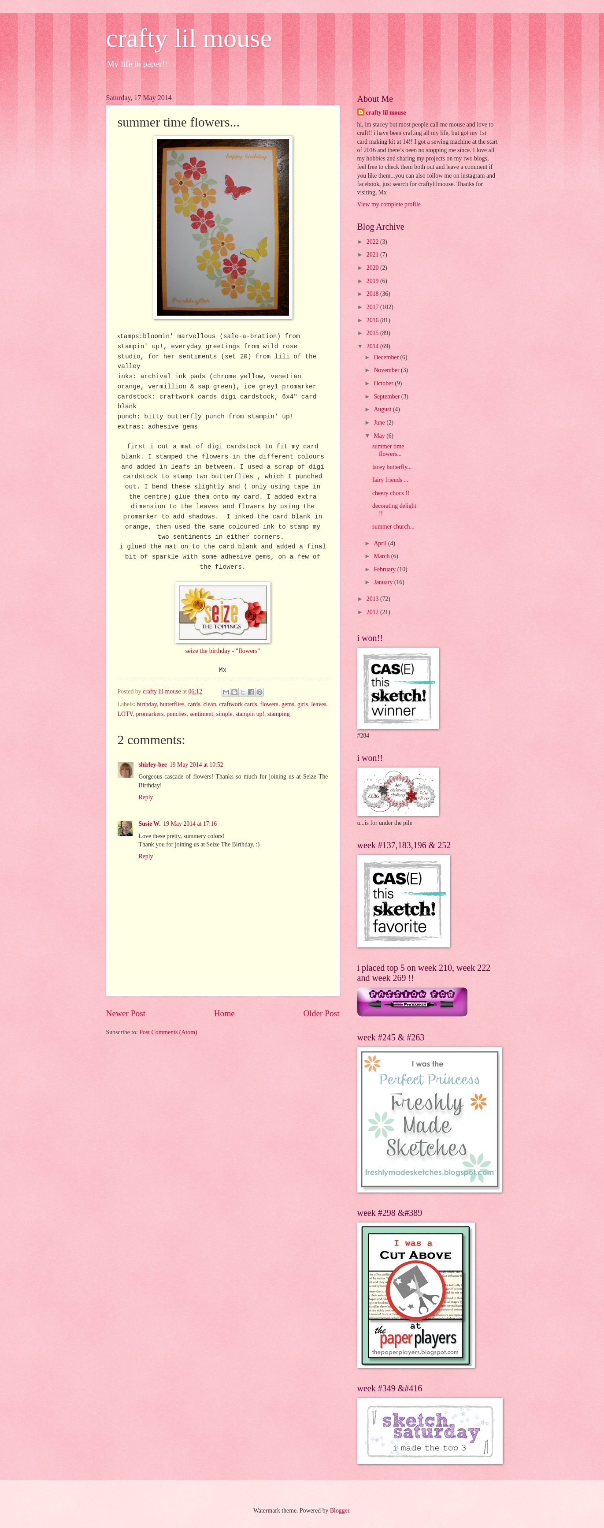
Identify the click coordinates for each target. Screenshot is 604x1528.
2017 (373, 307)
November (387, 370)
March (382, 556)
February (385, 569)
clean (209, 704)
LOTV (125, 714)
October (384, 383)
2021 (373, 254)
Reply (146, 797)
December (387, 357)
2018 (373, 294)
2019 (373, 281)
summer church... (393, 526)
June (380, 422)
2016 (373, 320)
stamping (278, 714)
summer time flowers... (388, 450)
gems (288, 704)
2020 (373, 268)
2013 (373, 599)
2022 (373, 242)
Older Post (321, 1013)
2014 (373, 346)
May (380, 435)
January (384, 582)
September (387, 396)
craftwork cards (238, 704)
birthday (147, 704)
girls (302, 704)
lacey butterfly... (392, 467)
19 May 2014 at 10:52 (196, 764)
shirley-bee (153, 764)
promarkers (149, 714)
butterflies (172, 704)
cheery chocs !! (390, 493)
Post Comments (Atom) (168, 1032)
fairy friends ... (390, 480)
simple (224, 714)
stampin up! (250, 714)
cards (193, 704)
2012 (373, 612)
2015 (373, 333)
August (383, 409)
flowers (269, 704)
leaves (318, 704)
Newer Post (126, 1013)
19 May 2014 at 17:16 (190, 823)
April (381, 543)
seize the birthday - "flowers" (222, 650)
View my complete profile (389, 204)
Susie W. (150, 823)
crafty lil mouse (189, 37)
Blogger (339, 1510)
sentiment (201, 714)
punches (176, 714)
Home (224, 1013)
